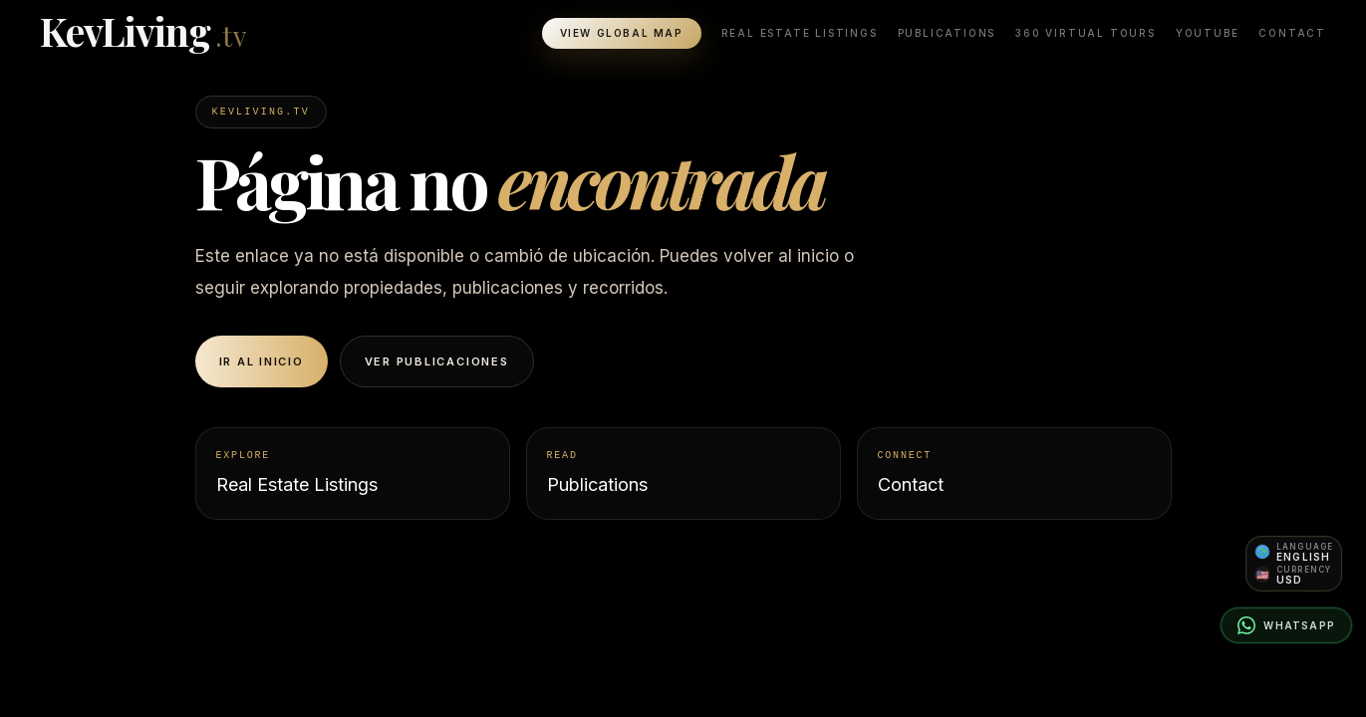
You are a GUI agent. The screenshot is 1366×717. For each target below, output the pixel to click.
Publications (947, 34)
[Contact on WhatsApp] (1286, 625)
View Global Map (621, 34)
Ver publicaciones (437, 361)
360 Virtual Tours (1085, 34)
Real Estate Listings (799, 34)
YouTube (1207, 34)
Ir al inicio (261, 361)
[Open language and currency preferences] (1293, 564)
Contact (1292, 34)
